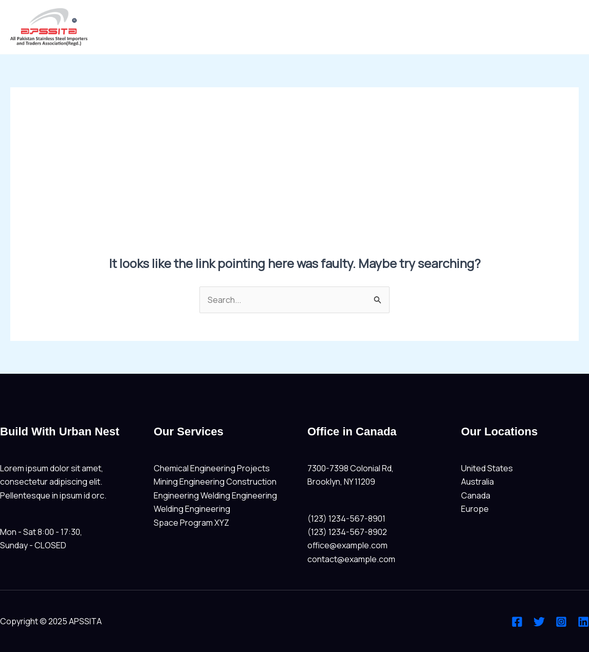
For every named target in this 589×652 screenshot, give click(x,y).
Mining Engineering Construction (215, 481)
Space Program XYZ (191, 522)
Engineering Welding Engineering (215, 495)
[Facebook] (517, 621)
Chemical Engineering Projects (212, 468)
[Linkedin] (583, 621)
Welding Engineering (192, 508)
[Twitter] (539, 621)
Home (559, 27)
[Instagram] (561, 621)
